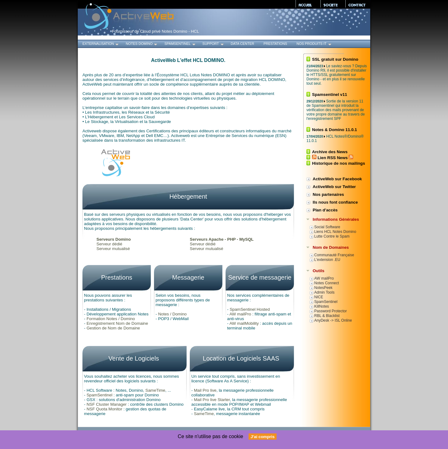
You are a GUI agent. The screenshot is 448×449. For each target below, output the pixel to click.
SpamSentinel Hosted (250, 309)
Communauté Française (334, 255)
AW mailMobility (244, 323)
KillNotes (321, 306)
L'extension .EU (327, 260)
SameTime (155, 390)
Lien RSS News (332, 157)
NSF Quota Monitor (104, 409)
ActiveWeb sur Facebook (337, 179)
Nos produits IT (314, 44)
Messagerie (188, 277)
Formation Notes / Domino (110, 318)
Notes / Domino (172, 314)
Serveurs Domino (113, 239)
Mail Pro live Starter (212, 399)
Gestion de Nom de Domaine (113, 328)
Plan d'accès (325, 210)
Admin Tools (324, 292)
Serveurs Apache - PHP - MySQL (222, 239)
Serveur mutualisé (113, 248)
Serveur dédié (109, 244)
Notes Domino (142, 44)
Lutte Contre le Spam (331, 236)
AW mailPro (240, 314)
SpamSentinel (180, 44)
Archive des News (330, 151)
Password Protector (330, 311)
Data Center (242, 43)
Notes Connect (326, 283)
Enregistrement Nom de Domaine (117, 323)
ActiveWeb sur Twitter (334, 186)
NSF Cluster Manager (106, 404)
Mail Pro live (205, 390)
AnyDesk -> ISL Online (333, 320)
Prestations (275, 43)
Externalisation (100, 44)
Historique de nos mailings (338, 163)
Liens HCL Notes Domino (335, 231)
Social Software (327, 227)
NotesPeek (323, 288)
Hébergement (188, 196)
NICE (318, 297)
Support (214, 44)
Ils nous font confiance (335, 202)
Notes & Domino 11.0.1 (334, 129)
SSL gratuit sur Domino (335, 59)
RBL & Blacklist (327, 316)
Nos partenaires (328, 194)
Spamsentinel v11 (329, 94)
